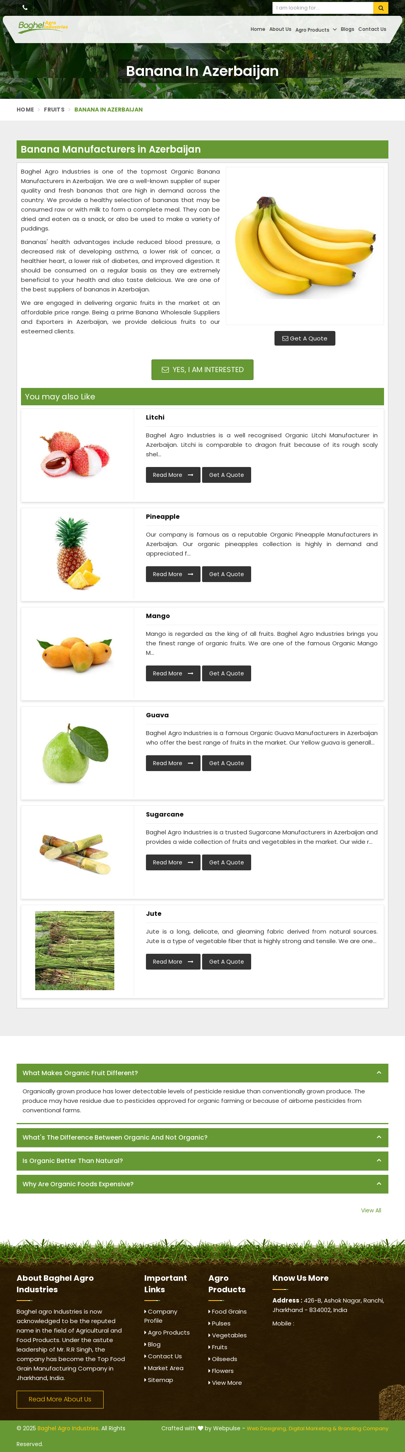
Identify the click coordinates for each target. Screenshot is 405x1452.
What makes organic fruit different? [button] (80, 1073)
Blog (152, 1344)
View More (225, 1382)
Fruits (54, 109)
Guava (157, 715)
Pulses (219, 1323)
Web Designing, (267, 1428)
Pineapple (163, 516)
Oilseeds (222, 1359)
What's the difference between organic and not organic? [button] (115, 1137)
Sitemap (158, 1380)
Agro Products (316, 29)
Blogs (347, 29)
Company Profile (160, 1316)
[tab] (202, 1073)
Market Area (164, 1368)
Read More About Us (60, 1399)
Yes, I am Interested (203, 369)
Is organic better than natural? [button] (73, 1160)
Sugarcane (165, 814)
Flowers (221, 1371)
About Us (280, 29)
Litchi (155, 417)
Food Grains (227, 1311)
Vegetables (227, 1335)
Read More (173, 475)
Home (258, 29)
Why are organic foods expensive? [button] (78, 1184)
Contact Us (372, 29)
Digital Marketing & (313, 1428)
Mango (158, 615)
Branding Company (363, 1428)
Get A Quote (304, 338)
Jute (153, 913)
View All (371, 1210)
